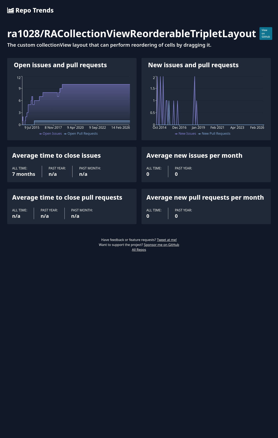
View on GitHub (266, 33)
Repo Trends (30, 10)
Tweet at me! (167, 240)
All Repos (139, 249)
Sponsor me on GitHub (161, 244)
